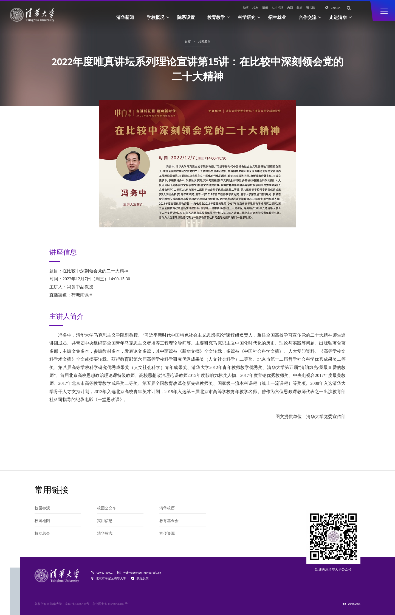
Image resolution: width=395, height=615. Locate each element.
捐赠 (265, 8)
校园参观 (42, 508)
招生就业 (277, 17)
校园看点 (204, 42)
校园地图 (42, 520)
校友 (255, 8)
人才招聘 (277, 8)
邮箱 (300, 8)
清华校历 (167, 508)
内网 (290, 8)
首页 (188, 42)
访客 (246, 8)
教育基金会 (169, 520)
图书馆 (310, 8)
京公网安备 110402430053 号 (110, 604)
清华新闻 (125, 17)
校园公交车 (106, 508)
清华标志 (104, 533)
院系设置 (186, 17)
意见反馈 (143, 578)
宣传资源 (167, 533)
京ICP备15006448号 (77, 604)
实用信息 (104, 520)
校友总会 (42, 533)
